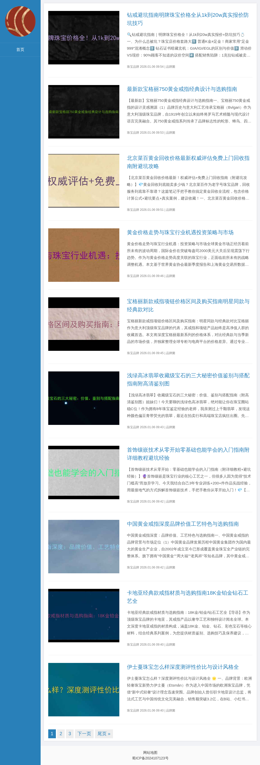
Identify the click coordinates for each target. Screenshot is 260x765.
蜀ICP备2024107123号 (150, 758)
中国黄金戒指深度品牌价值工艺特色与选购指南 (183, 524)
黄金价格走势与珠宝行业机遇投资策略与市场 (180, 232)
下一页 (84, 733)
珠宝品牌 (133, 66)
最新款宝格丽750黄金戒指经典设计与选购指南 (182, 89)
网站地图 (150, 752)
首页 (20, 49)
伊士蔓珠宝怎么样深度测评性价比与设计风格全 (183, 667)
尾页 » (104, 733)
